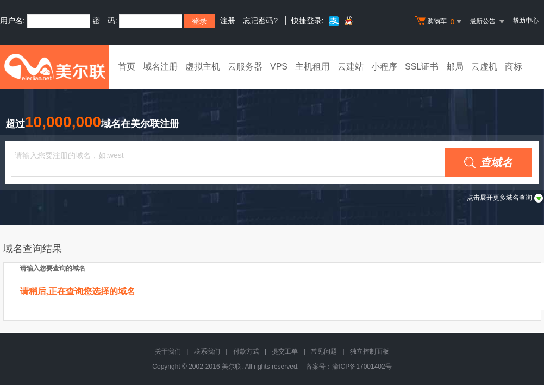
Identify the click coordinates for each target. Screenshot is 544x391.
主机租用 (312, 66)
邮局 (455, 66)
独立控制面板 (369, 351)
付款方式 (246, 351)
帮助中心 (525, 20)
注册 (227, 20)
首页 (126, 66)
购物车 (439, 21)
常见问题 (324, 351)
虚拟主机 (202, 66)
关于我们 (168, 351)
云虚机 (484, 66)
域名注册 (160, 66)
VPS (278, 66)
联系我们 (207, 351)
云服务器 (245, 66)
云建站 (350, 66)
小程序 (384, 66)
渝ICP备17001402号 (361, 366)
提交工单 (285, 351)
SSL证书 (422, 66)
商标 (513, 66)
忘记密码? (260, 20)
